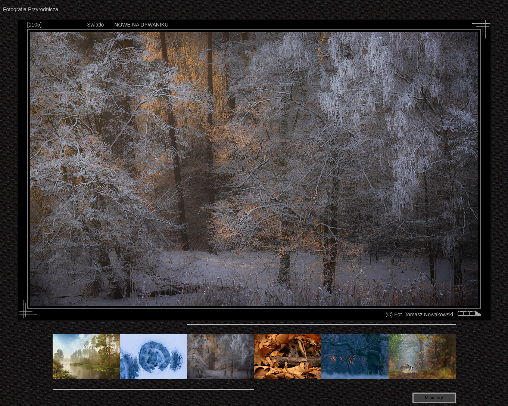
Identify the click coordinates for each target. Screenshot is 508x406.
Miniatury (434, 397)
